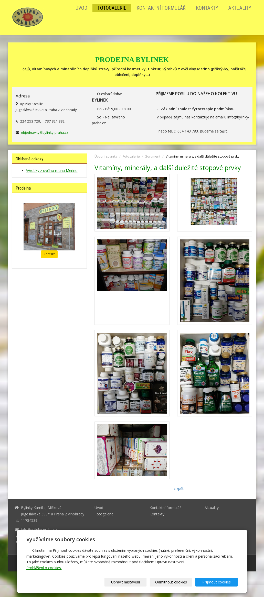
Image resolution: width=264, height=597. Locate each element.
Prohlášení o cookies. (44, 567)
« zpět (179, 488)
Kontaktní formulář (161, 8)
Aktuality (239, 8)
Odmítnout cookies (176, 582)
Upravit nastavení (133, 582)
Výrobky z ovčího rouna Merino (52, 170)
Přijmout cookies (218, 582)
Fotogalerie (112, 8)
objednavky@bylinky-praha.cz (44, 132)
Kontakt (49, 254)
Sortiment (152, 156)
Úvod (81, 8)
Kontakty (207, 8)
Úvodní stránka (105, 156)
